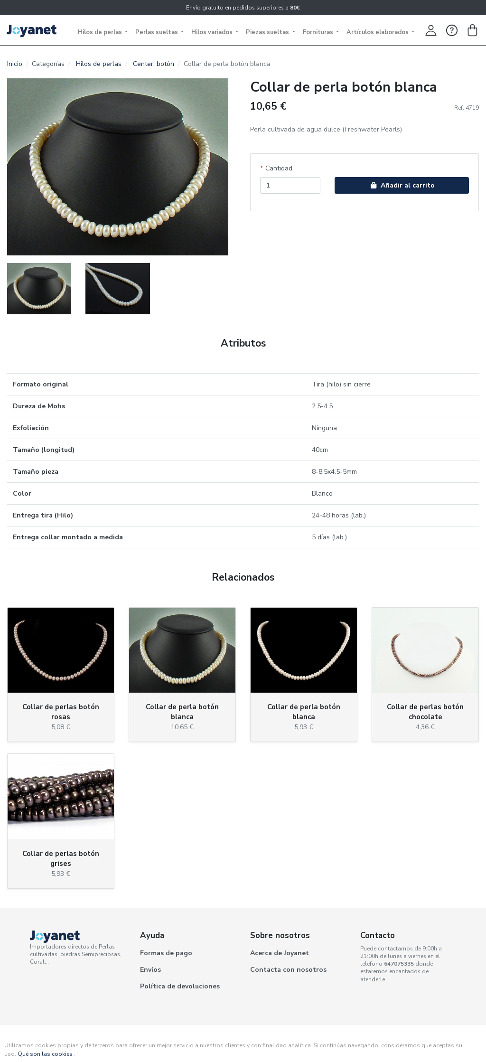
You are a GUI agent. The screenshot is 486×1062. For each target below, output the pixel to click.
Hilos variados (212, 32)
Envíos (150, 969)
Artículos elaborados (378, 32)
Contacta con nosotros (288, 969)
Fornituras (319, 32)
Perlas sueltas (157, 32)
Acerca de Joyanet (279, 953)
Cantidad (278, 168)
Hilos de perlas (100, 32)
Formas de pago (166, 953)
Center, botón (153, 63)
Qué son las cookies (45, 1054)
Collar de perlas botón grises (60, 858)
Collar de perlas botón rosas (60, 712)
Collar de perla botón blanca (182, 712)
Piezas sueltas (268, 32)
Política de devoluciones (180, 986)
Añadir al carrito (401, 185)
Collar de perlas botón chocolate (425, 712)
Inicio (14, 63)
